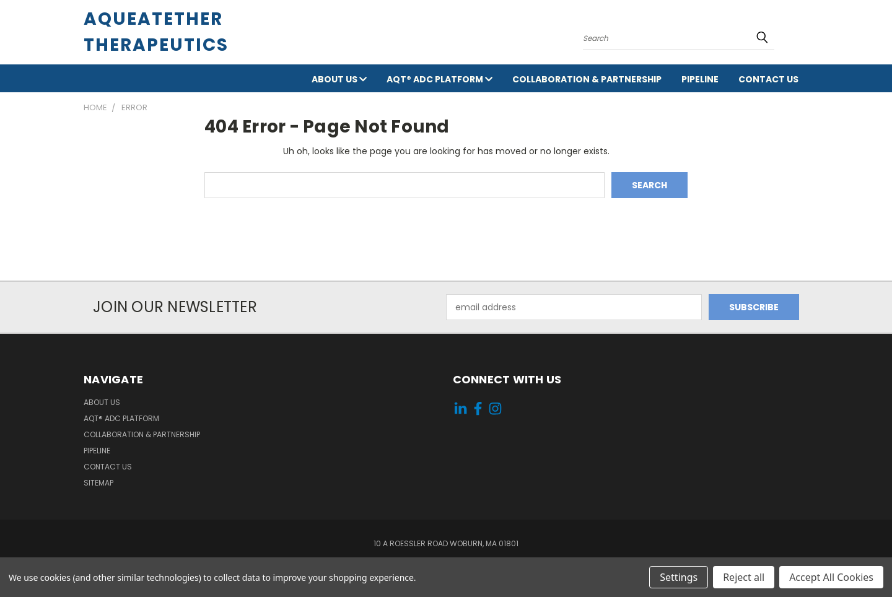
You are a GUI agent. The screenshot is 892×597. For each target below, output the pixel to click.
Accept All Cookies (831, 577)
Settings (678, 577)
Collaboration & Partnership (587, 79)
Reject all (743, 577)
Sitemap (98, 482)
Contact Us (768, 79)
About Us (339, 79)
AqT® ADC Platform (439, 79)
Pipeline (700, 79)
